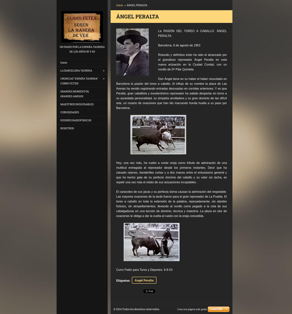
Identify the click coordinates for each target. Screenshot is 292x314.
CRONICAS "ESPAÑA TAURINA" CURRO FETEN (79, 81)
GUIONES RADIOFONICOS (75, 120)
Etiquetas (122, 280)
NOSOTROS (67, 128)
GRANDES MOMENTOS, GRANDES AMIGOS (74, 94)
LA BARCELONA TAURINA (76, 70)
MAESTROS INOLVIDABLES (77, 104)
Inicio (63, 62)
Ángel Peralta (144, 280)
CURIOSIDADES (69, 112)
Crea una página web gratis (192, 309)
